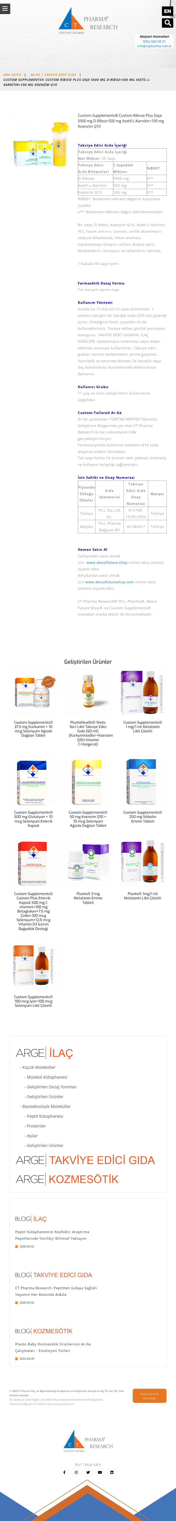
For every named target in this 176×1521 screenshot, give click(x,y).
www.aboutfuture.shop (107, 562)
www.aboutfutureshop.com (109, 582)
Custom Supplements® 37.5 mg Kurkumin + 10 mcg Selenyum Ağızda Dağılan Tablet (33, 729)
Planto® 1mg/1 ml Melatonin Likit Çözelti (142, 895)
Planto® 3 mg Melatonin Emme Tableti (88, 898)
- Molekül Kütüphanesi (41, 1077)
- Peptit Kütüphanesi (39, 1116)
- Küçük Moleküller (35, 1067)
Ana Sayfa (12, 74)
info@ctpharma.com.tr (154, 46)
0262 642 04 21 (154, 41)
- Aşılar (26, 1135)
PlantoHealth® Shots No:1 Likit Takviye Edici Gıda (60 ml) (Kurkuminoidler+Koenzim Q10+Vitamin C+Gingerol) (91, 733)
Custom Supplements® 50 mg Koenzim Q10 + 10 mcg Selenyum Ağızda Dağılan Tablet (88, 819)
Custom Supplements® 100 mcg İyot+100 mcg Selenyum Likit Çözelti (33, 1001)
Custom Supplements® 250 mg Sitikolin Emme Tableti (142, 816)
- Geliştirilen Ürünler (39, 1096)
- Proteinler (30, 1126)
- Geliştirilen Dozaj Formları (46, 1087)
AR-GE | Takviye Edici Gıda (53, 74)
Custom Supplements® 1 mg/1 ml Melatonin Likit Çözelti (142, 726)
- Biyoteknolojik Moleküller (43, 1106)
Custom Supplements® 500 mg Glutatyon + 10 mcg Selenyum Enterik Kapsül (33, 819)
